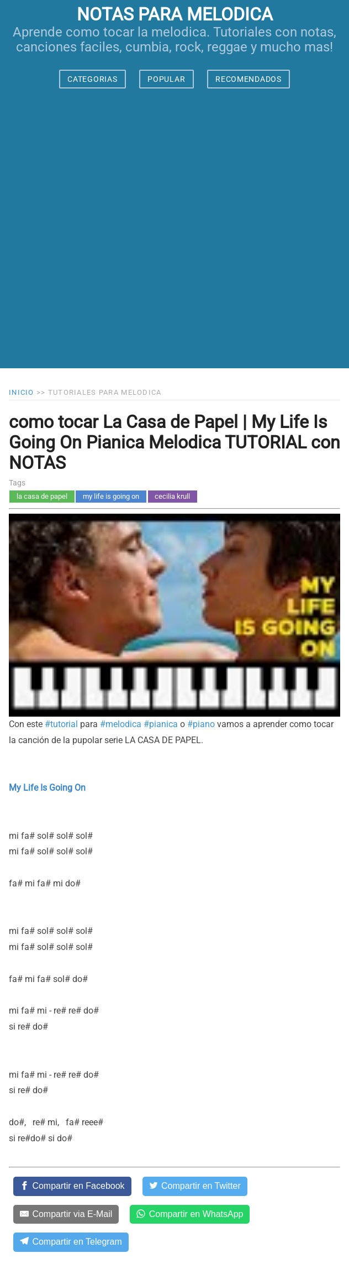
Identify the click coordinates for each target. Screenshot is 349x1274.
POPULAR (166, 79)
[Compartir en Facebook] (72, 1186)
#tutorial (61, 724)
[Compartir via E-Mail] (66, 1214)
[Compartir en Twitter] (194, 1186)
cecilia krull (172, 496)
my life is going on (111, 496)
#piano (201, 724)
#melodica (120, 724)
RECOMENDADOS (248, 79)
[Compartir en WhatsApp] (190, 1214)
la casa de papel (42, 496)
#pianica (161, 724)
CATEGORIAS (92, 79)
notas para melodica (175, 14)
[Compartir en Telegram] (71, 1242)
